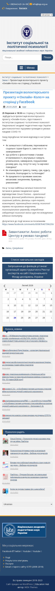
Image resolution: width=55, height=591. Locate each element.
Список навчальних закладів (27, 259)
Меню (27, 68)
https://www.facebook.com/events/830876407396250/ (28, 224)
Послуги (9, 563)
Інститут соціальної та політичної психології (27, 44)
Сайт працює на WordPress (19, 584)
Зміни (5, 80)
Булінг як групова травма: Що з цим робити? (27, 489)
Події (7, 557)
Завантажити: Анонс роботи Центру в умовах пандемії (30, 233)
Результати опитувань (16, 560)
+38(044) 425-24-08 (18, 4)
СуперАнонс (17, 248)
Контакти (23, 8)
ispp (24, 106)
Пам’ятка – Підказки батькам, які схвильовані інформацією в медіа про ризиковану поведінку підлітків (29, 477)
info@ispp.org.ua (40, 4)
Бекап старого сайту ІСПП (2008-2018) (24, 566)
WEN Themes (31, 587)
